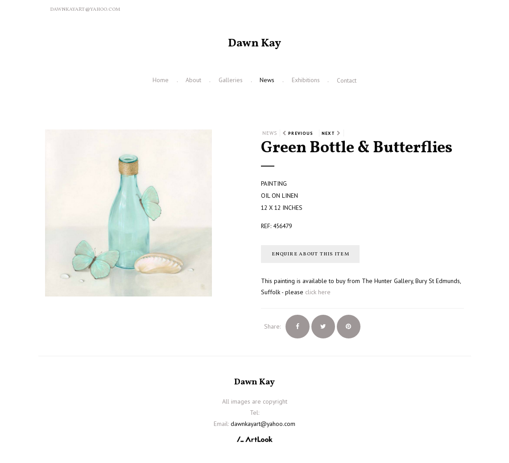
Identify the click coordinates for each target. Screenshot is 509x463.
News (267, 80)
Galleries (231, 80)
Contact (346, 80)
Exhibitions (306, 80)
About (193, 80)
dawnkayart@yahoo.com (85, 9)
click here (318, 292)
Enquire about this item (310, 254)
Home (161, 80)
